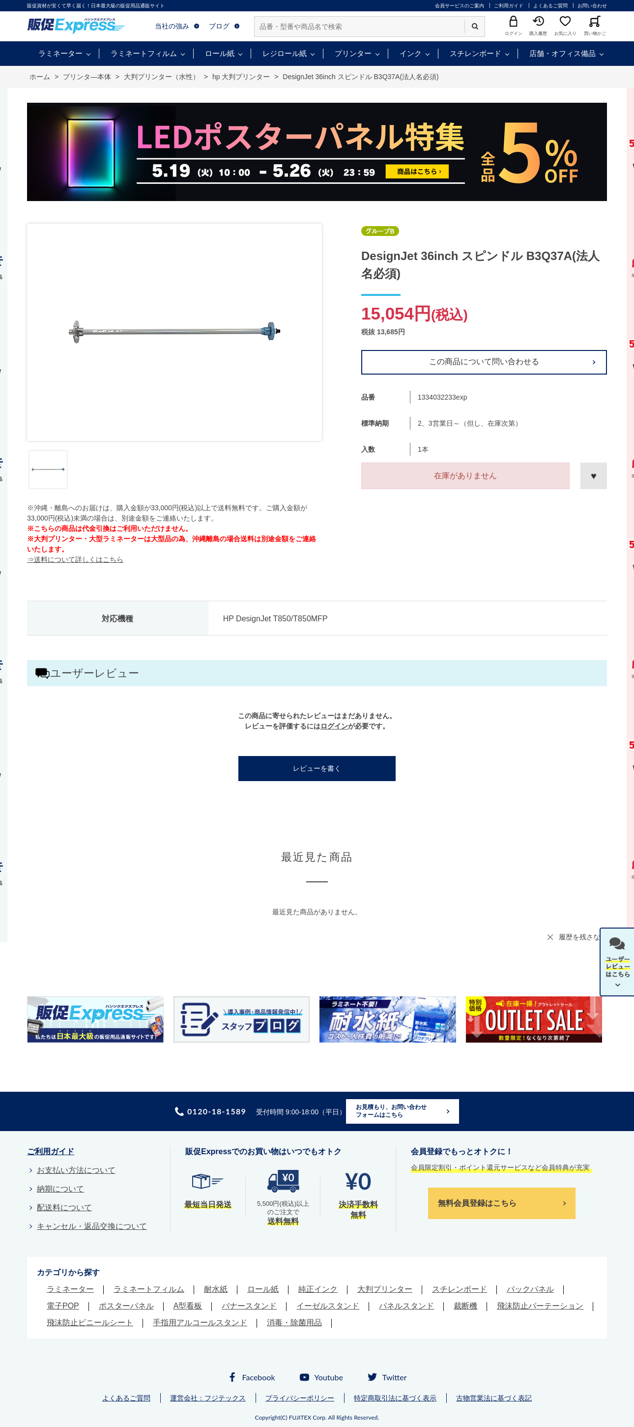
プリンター (353, 53)
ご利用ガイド (508, 5)
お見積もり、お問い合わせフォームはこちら (391, 1111)
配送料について (64, 1207)
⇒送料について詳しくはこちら (75, 559)
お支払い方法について (76, 1170)
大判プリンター (384, 1289)
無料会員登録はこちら (477, 1203)
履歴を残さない (583, 937)
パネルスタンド (406, 1306)
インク (411, 53)
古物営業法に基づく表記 (494, 1398)
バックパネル (530, 1289)
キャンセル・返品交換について (92, 1226)
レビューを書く (317, 768)
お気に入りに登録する (593, 476)
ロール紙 (219, 53)
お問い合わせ (592, 5)
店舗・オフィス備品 (562, 53)
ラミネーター (60, 53)
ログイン (334, 726)
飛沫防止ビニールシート (90, 1322)
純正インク (318, 1289)
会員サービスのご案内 (459, 5)
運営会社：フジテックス (208, 1398)
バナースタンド (249, 1306)
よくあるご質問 (550, 5)
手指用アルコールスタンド (200, 1322)
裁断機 (465, 1306)
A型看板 (187, 1306)
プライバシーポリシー (299, 1398)
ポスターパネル (126, 1306)
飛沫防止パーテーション (540, 1306)
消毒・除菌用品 (294, 1322)
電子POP (63, 1306)
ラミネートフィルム (144, 53)
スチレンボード (475, 53)
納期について (60, 1189)
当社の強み (172, 26)
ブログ (219, 26)
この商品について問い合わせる (484, 361)
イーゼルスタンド (327, 1306)
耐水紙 (216, 1289)
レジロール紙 (284, 53)
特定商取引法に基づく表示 (395, 1398)
